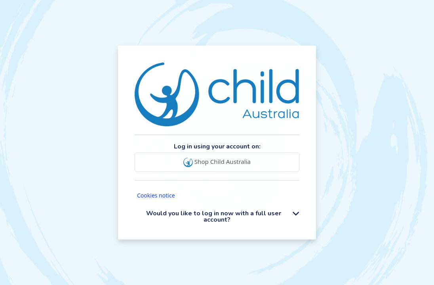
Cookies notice (156, 195)
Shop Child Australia (217, 162)
